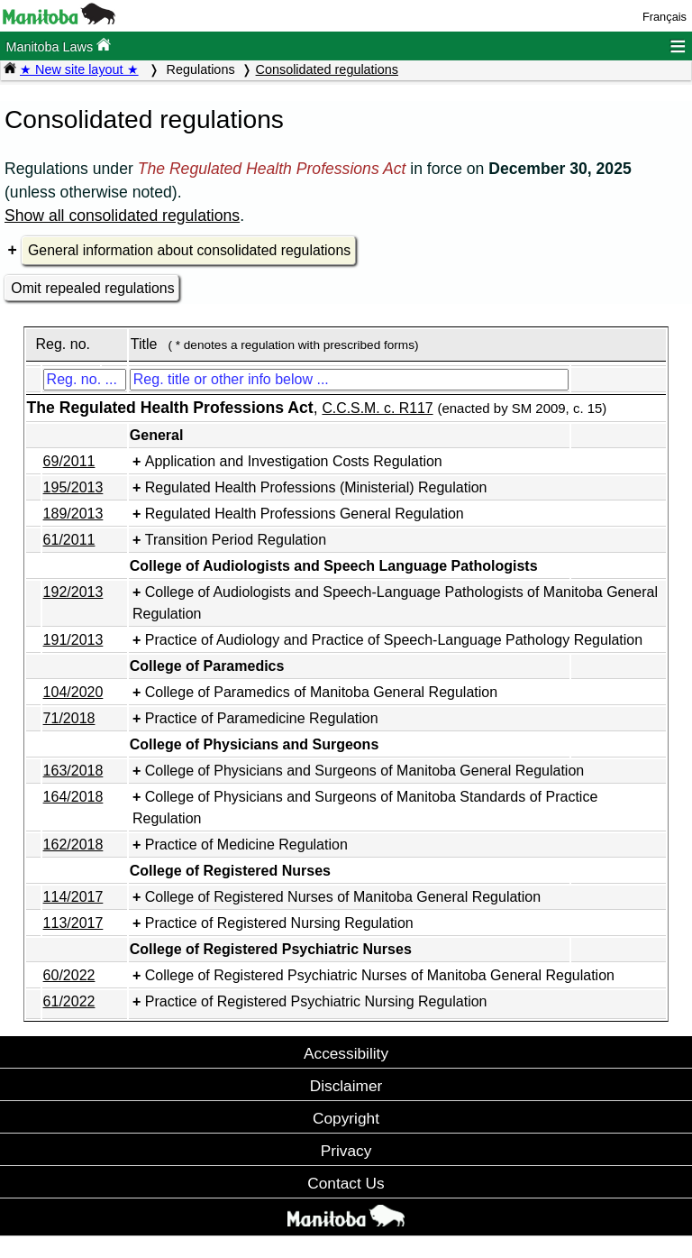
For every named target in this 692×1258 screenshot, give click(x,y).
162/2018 (73, 844)
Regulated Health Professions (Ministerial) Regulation (316, 487)
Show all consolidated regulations (122, 216)
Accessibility (346, 1053)
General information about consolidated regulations (189, 250)
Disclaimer (346, 1086)
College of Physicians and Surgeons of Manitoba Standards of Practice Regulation (364, 807)
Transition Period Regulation (235, 539)
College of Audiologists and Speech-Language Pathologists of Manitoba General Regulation (395, 602)
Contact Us (345, 1183)
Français (664, 16)
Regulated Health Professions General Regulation (304, 513)
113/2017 (73, 923)
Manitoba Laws (58, 45)
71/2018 (69, 718)
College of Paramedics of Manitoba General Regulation (321, 692)
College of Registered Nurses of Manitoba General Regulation (343, 896)
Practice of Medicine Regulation (246, 844)
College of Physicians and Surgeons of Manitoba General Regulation (364, 770)
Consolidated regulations (327, 69)
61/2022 (69, 1001)
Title (144, 344)
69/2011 (69, 461)
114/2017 (73, 896)
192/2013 (73, 592)
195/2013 (73, 487)
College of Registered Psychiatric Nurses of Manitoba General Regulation (380, 975)
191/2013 (73, 639)
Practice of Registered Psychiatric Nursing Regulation (316, 1001)
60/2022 (69, 975)
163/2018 (73, 770)
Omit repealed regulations (92, 288)
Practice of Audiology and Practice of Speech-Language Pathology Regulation (393, 639)
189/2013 (73, 513)
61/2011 (69, 539)
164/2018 (73, 796)
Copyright (346, 1118)
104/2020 (73, 692)
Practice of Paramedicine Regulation (261, 718)
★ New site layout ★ (79, 69)
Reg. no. (62, 344)
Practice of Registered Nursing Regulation (279, 923)
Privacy (346, 1151)
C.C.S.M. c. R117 (377, 408)
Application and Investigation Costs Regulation (293, 461)
